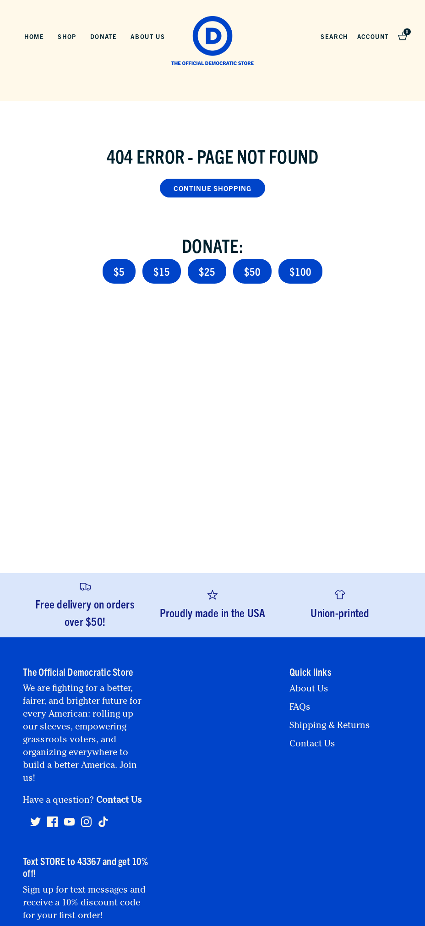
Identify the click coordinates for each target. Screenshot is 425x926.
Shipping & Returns (329, 726)
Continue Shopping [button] (212, 188)
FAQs (300, 707)
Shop (67, 36)
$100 (300, 271)
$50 (252, 271)
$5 (119, 271)
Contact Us (119, 800)
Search (334, 36)
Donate (103, 36)
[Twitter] (35, 825)
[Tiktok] (103, 822)
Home (34, 36)
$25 (207, 271)
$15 (161, 271)
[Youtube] (69, 825)
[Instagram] (86, 825)
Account (373, 36)
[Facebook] (52, 825)
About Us (148, 36)
